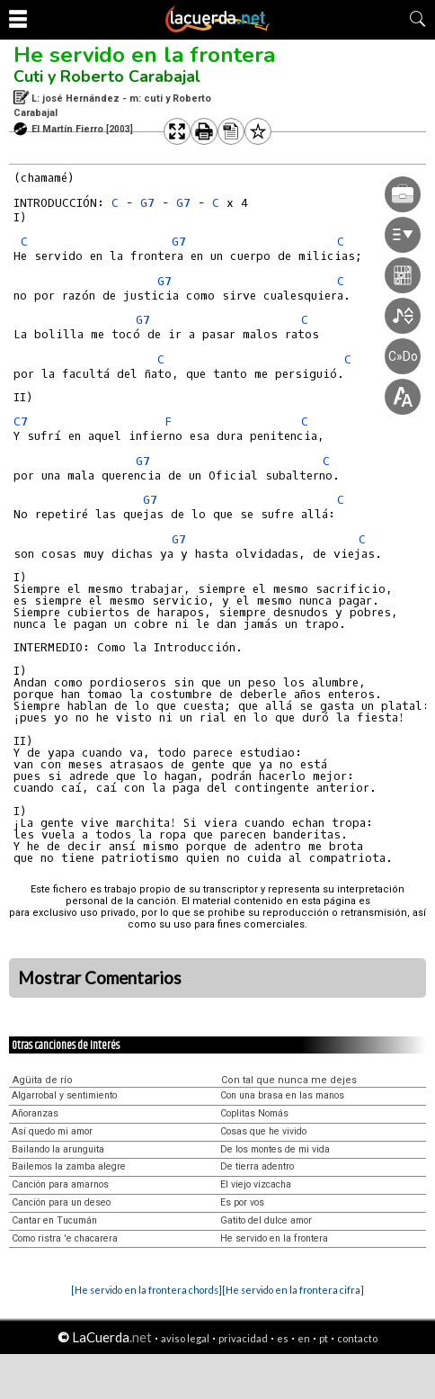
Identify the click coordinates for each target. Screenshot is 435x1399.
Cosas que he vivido (263, 1131)
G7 (147, 203)
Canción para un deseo (61, 1202)
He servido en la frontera (144, 54)
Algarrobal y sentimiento (64, 1095)
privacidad (243, 1338)
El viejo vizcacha (255, 1184)
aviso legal (185, 1338)
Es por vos (242, 1202)
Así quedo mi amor (52, 1131)
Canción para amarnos (60, 1184)
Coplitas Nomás (254, 1113)
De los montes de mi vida (275, 1149)
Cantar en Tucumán (54, 1220)
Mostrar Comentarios (100, 978)
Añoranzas (35, 1113)
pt (323, 1338)
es (283, 1338)
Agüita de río (43, 1080)
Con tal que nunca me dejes (289, 1080)
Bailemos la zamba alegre (69, 1166)
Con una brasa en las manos (282, 1095)
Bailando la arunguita (58, 1149)
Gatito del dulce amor (266, 1220)
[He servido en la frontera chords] (146, 1290)
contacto (357, 1338)
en (303, 1338)
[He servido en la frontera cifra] (293, 1290)
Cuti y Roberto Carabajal (106, 76)
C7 (20, 421)
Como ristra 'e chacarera (65, 1238)
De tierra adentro (257, 1166)
